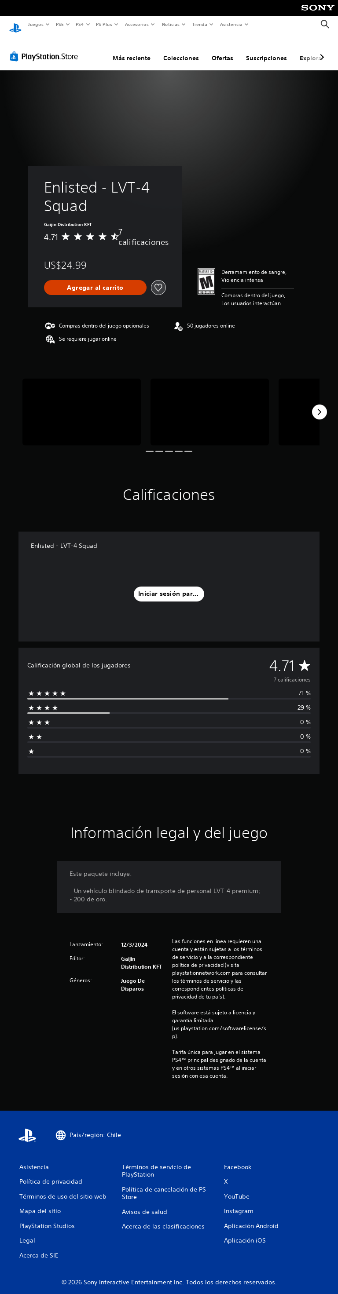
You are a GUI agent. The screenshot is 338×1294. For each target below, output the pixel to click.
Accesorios (137, 24)
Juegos (35, 24)
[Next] (319, 403)
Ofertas (222, 50)
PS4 (80, 24)
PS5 (60, 24)
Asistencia (231, 24)
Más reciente (132, 50)
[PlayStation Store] (45, 48)
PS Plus (104, 24)
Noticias (171, 24)
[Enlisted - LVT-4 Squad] (81, 403)
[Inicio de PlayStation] (15, 24)
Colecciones (181, 50)
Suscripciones (266, 50)
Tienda (199, 24)
